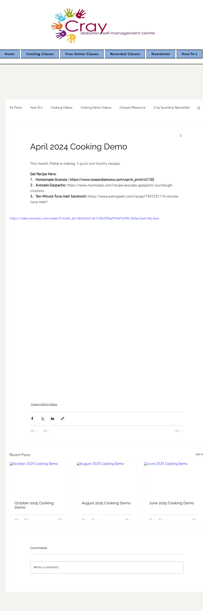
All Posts (16, 108)
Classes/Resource (132, 108)
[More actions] (180, 135)
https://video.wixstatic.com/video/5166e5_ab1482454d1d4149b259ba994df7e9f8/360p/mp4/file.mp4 (84, 219)
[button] (199, 107)
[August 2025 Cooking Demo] (107, 479)
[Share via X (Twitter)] (42, 418)
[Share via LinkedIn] (52, 418)
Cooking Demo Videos (96, 108)
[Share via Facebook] (32, 418)
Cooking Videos (61, 108)
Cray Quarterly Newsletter (172, 108)
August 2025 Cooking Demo (106, 503)
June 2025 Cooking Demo (171, 503)
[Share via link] (63, 418)
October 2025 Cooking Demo (34, 505)
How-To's (36, 108)
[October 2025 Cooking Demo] (40, 479)
